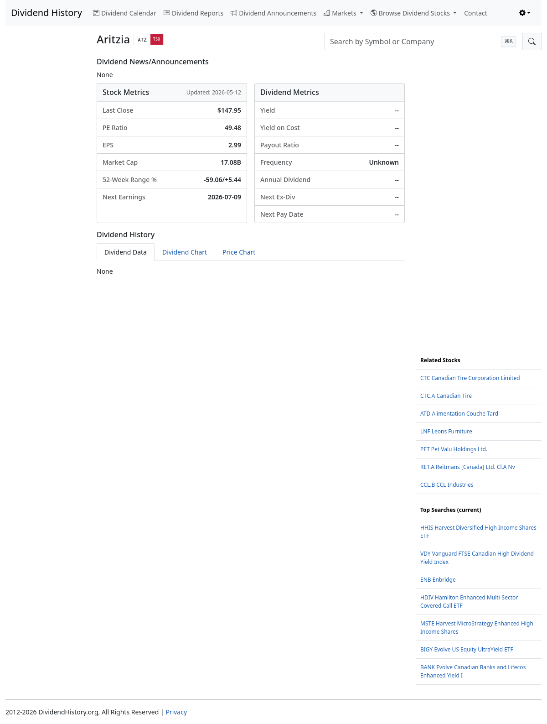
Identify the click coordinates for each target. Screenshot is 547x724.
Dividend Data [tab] (125, 252)
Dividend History (46, 12)
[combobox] (423, 41)
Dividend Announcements (273, 13)
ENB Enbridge (438, 579)
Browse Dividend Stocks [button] (411, 13)
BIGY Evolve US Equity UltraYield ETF (466, 649)
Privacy (176, 712)
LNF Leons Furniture (446, 431)
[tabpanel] (251, 271)
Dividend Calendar (124, 13)
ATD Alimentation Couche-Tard (459, 413)
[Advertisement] (45, 194)
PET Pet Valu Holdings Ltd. (453, 449)
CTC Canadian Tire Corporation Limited (470, 378)
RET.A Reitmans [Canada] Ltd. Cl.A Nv (467, 467)
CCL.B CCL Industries (447, 485)
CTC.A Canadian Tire (446, 396)
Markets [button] (341, 13)
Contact (475, 13)
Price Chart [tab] (238, 252)
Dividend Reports (193, 13)
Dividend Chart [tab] (184, 252)
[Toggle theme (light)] (525, 13)
